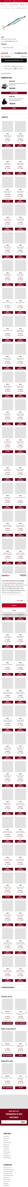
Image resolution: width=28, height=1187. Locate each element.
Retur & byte (6, 1144)
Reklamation (6, 1146)
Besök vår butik (7, 1179)
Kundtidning (6, 1185)
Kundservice (6, 1136)
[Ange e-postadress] (10, 1122)
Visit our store (7, 1181)
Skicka (23, 1122)
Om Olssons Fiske (7, 1167)
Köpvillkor (6, 1140)
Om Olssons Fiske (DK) (9, 1169)
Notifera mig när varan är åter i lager (14, 60)
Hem (2, 8)
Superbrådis (6, 1138)
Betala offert (6, 1150)
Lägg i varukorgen (7, 145)
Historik (12, 53)
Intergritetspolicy (7, 1157)
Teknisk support (7, 1152)
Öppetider (6, 1183)
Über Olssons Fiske (8, 1173)
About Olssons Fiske (8, 1171)
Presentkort (6, 1148)
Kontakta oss (6, 1177)
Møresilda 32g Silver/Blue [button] (14, 47)
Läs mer (8, 201)
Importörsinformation (6, 73)
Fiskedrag (7, 8)
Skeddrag (13, 8)
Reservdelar (6, 1153)
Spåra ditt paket (7, 1142)
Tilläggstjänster (7, 1155)
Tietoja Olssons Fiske (8, 1175)
